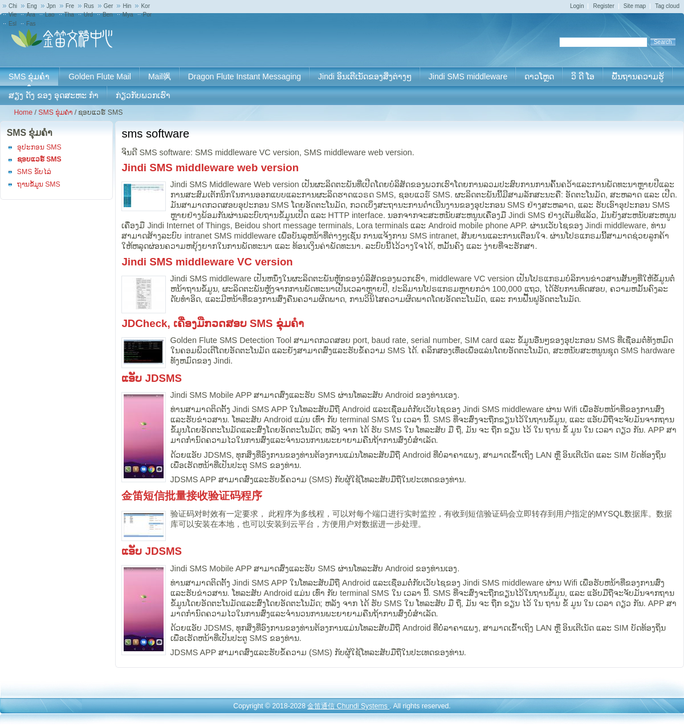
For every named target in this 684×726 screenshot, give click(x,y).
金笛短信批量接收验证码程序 (191, 496)
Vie (13, 14)
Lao (50, 14)
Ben (108, 14)
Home (23, 112)
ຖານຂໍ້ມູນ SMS (38, 184)
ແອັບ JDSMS (151, 378)
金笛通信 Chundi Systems (348, 706)
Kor (145, 6)
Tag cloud (667, 6)
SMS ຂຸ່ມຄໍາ (55, 112)
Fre (70, 6)
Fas (31, 24)
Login (577, 6)
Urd (88, 14)
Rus (89, 6)
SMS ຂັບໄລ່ (34, 172)
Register (603, 6)
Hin (127, 6)
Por (147, 14)
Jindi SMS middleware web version (210, 168)
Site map (635, 6)
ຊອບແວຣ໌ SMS (39, 159)
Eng (32, 6)
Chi (13, 6)
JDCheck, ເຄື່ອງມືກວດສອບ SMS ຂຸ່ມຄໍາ (212, 323)
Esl (13, 24)
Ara (30, 14)
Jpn (51, 6)
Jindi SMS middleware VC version (206, 262)
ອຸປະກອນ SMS (39, 147)
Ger (108, 6)
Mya (128, 14)
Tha (69, 14)
